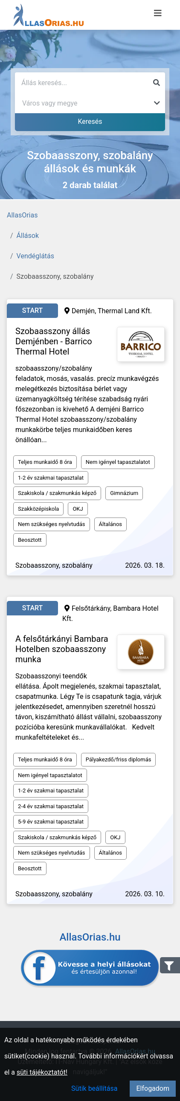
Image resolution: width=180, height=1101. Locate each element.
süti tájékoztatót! (42, 1072)
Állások (28, 236)
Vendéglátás (35, 256)
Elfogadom (152, 1088)
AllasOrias (22, 215)
